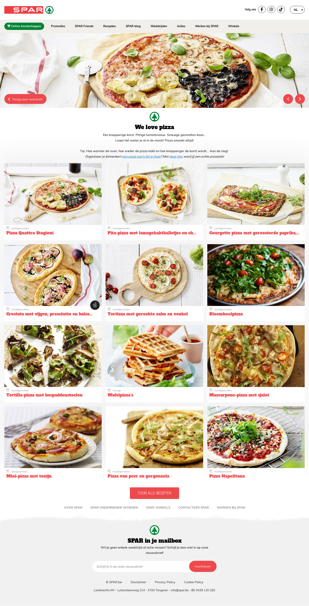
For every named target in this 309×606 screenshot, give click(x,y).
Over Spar (73, 507)
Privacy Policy (165, 582)
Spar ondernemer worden (114, 507)
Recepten (109, 26)
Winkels (233, 26)
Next (300, 99)
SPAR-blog (133, 26)
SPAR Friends (84, 26)
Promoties (58, 26)
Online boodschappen (24, 26)
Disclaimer (138, 582)
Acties (181, 26)
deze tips (176, 156)
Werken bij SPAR (206, 26)
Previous (288, 99)
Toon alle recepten (154, 493)
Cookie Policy (193, 582)
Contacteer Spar (193, 507)
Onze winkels (158, 507)
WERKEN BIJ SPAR (231, 507)
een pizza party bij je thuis (141, 156)
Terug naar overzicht (27, 99)
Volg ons (250, 9)
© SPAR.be (114, 582)
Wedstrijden (159, 26)
